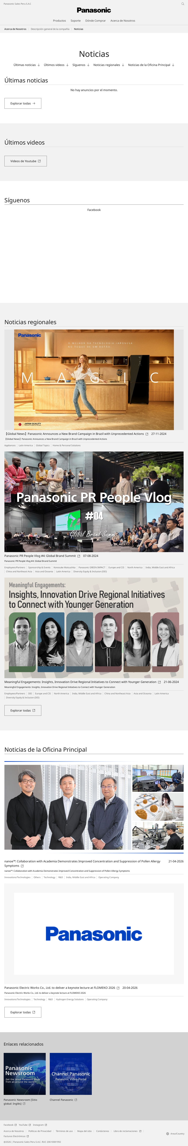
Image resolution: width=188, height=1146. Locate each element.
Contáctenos (102, 1131)
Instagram (40, 1124)
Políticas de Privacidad (39, 1131)
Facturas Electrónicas (16, 1136)
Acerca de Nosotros (15, 29)
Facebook (10, 1124)
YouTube (25, 1124)
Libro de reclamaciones (127, 1131)
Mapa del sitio (84, 1131)
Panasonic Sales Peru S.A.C (17, 3)
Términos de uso (64, 1131)
